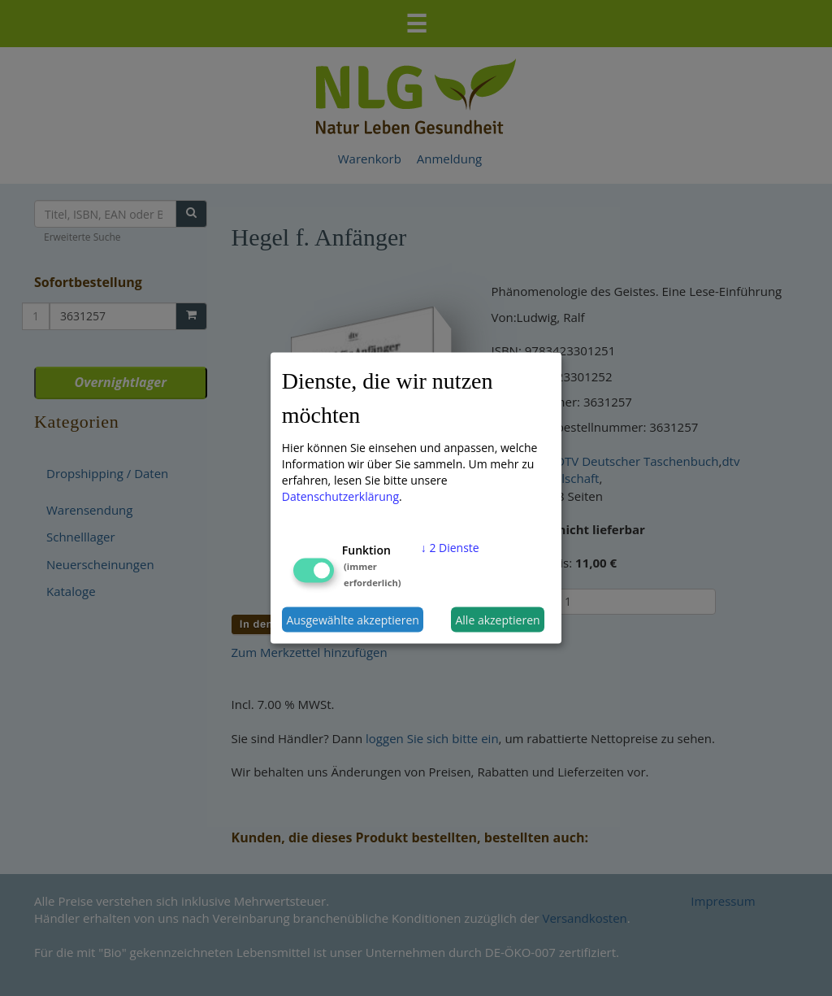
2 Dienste (450, 547)
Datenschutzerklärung (340, 496)
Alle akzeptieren (497, 619)
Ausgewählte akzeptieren (352, 619)
